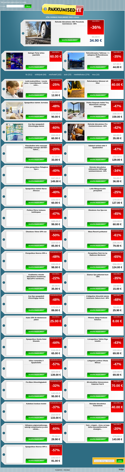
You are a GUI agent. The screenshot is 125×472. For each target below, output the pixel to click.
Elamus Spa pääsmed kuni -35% (97, 276)
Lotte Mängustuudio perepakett (98, 190)
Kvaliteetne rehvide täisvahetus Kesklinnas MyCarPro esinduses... (36, 277)
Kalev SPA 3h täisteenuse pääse (36, 319)
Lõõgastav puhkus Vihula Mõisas (97, 362)
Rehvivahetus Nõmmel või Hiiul (97, 82)
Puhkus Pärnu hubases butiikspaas (36, 211)
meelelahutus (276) (82, 74)
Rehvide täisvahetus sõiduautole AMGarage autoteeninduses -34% (97, 169)
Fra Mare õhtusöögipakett (36, 382)
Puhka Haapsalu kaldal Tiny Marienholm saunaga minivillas (98, 105)
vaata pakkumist (69, 40)
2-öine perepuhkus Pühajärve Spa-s (36, 168)
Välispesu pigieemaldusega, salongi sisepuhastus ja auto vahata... (36, 427)
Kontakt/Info (58, 470)
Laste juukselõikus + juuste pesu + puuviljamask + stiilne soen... (36, 83)
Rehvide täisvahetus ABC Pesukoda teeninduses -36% (69, 23)
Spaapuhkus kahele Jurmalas (36, 103)
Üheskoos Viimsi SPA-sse (36, 232)
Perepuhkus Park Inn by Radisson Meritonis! (97, 254)
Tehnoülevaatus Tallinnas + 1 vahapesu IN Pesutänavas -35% (97, 55)
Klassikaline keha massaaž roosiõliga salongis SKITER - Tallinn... (36, 148)
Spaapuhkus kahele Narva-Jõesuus (36, 190)
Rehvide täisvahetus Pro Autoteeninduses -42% (98, 125)
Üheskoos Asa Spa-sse (97, 210)
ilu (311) (29, 74)
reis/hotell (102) (55, 74)
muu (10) (95, 74)
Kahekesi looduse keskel (36, 404)
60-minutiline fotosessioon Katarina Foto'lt (97, 383)
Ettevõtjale (67, 470)
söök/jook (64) (40, 74)
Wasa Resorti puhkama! (97, 232)
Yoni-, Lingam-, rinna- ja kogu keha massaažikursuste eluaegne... (98, 427)
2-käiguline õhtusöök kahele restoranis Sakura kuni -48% (97, 297)
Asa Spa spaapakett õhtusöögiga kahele (36, 125)
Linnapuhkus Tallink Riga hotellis (98, 340)
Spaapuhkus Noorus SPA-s (36, 447)
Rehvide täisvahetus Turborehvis (97, 405)
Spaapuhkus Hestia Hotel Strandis (36, 340)
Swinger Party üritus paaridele (36, 54)
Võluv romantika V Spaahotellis (36, 362)
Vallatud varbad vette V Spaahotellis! (97, 147)
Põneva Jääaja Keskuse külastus (97, 319)
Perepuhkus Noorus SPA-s (36, 253)
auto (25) (67, 74)
